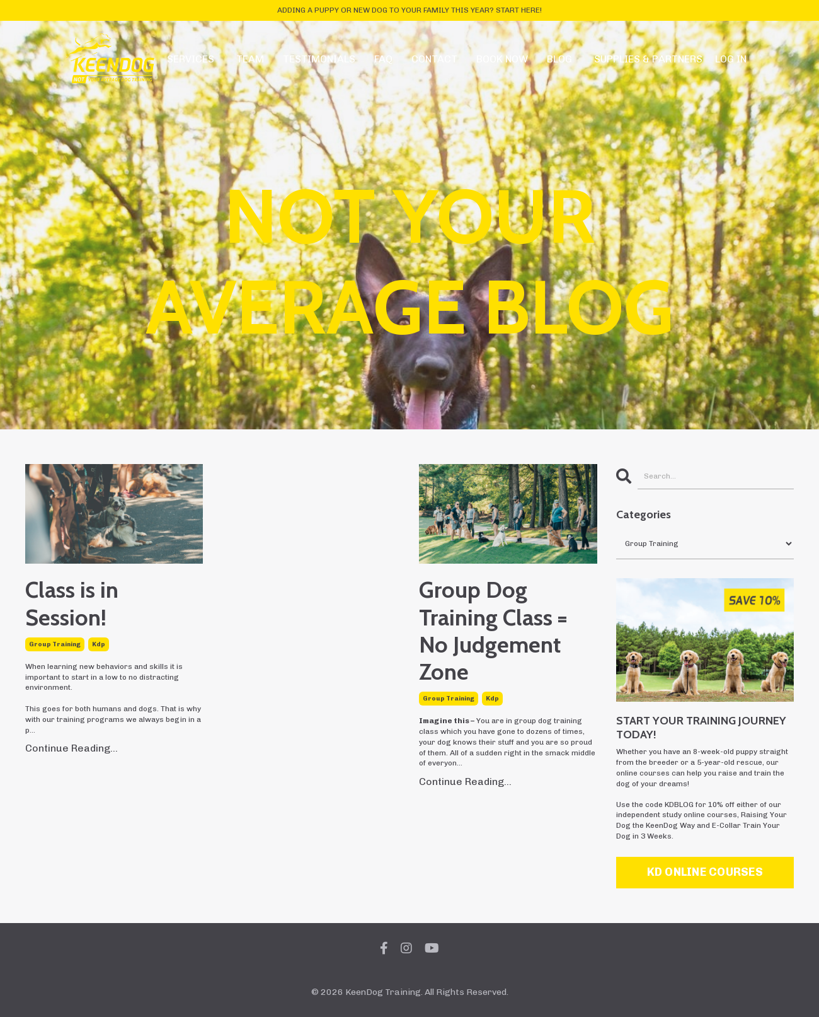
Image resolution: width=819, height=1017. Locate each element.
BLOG (559, 59)
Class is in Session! (71, 603)
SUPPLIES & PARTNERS (648, 59)
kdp (98, 644)
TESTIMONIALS (319, 59)
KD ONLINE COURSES (705, 872)
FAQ (383, 59)
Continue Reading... (71, 748)
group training (55, 644)
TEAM (250, 59)
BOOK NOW (502, 59)
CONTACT (434, 59)
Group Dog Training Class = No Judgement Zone (493, 630)
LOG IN (731, 59)
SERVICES (190, 59)
